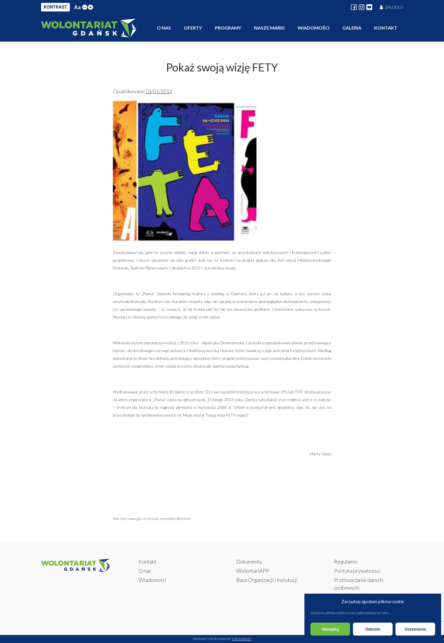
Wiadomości (313, 27)
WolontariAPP (252, 571)
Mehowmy (241, 639)
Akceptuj (330, 629)
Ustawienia (415, 629)
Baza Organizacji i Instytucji (267, 580)
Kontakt (385, 27)
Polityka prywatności (357, 571)
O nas (164, 27)
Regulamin (346, 561)
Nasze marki (269, 27)
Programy (228, 27)
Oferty (193, 27)
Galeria (351, 27)
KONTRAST (55, 7)
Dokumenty (249, 561)
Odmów (372, 629)
